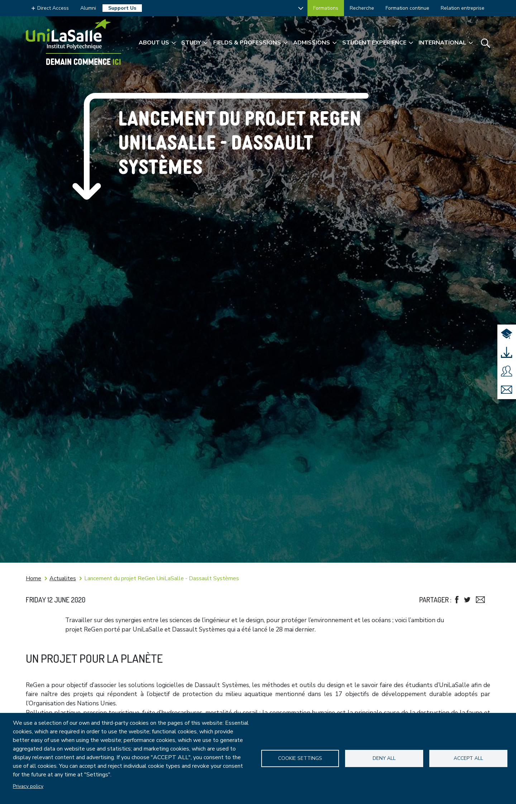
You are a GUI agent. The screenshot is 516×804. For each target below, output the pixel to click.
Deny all (384, 758)
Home (33, 578)
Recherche (362, 8)
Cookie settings (300, 758)
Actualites (62, 578)
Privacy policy (28, 786)
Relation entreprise (462, 8)
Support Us (122, 8)
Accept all (468, 758)
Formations (325, 8)
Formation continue (407, 8)
